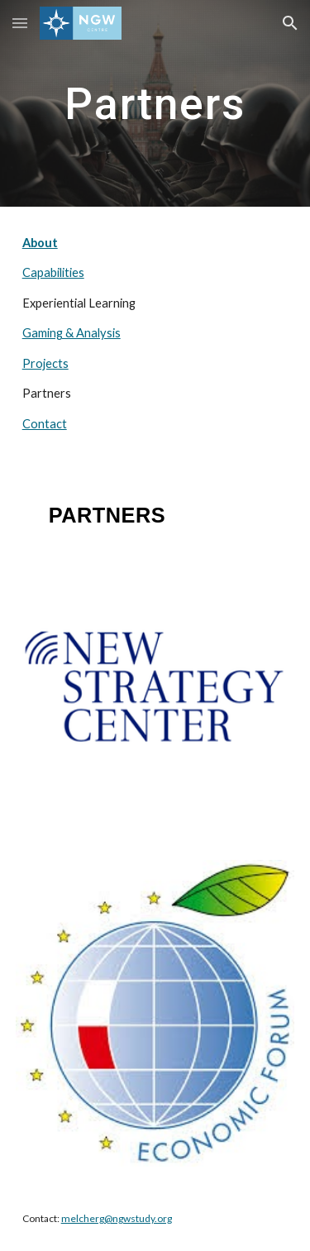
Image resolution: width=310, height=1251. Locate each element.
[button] (20, 22)
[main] (155, 103)
